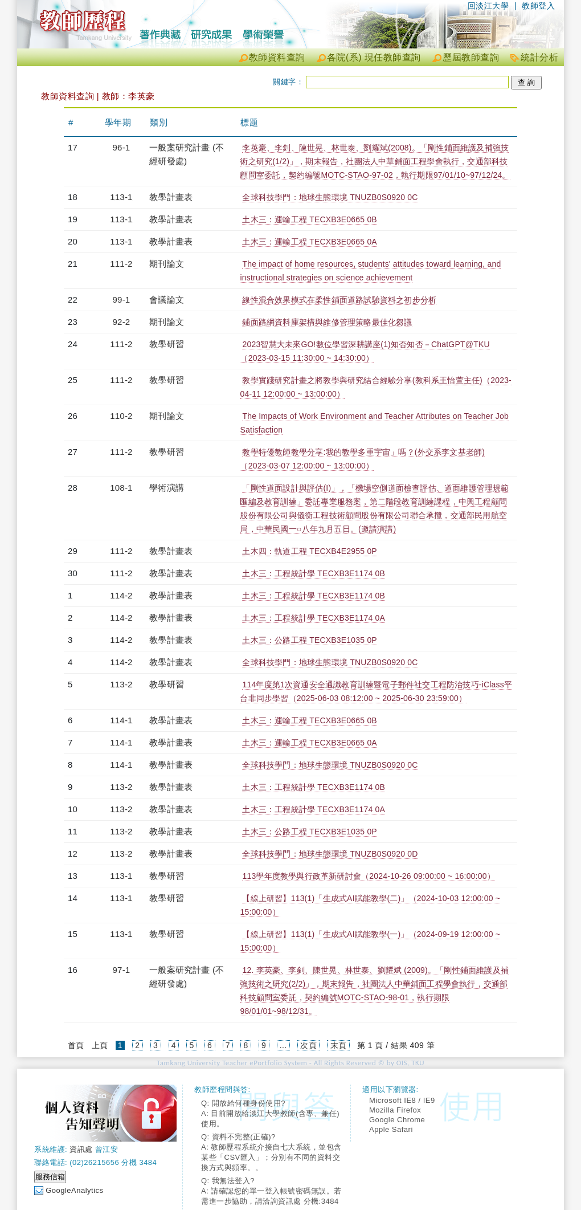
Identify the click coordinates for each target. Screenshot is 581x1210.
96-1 (121, 147)
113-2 (121, 684)
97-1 (121, 970)
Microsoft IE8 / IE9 (402, 1100)
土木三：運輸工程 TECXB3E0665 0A (309, 241)
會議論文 (166, 299)
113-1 (121, 197)
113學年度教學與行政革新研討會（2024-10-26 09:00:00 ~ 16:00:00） (368, 876)
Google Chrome (397, 1119)
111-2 (121, 263)
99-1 (121, 299)
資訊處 (81, 1149)
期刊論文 (166, 263)
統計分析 (539, 57)
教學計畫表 (171, 197)
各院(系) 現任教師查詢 (374, 57)
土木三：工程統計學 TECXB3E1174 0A (313, 617)
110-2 (121, 416)
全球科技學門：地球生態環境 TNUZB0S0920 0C (330, 197)
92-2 (121, 322)
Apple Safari (391, 1129)
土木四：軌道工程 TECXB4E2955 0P (309, 551)
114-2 (121, 595)
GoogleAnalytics (74, 1190)
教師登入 (538, 5)
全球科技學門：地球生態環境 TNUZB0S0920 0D (330, 853)
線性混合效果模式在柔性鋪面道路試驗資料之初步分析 (339, 299)
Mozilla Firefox (395, 1110)
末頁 (338, 1045)
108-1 (121, 487)
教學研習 (166, 344)
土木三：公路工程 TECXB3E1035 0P (309, 640)
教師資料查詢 (277, 57)
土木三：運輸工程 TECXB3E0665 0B (309, 219)
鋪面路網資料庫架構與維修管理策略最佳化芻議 (327, 322)
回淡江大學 (488, 5)
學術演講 (166, 487)
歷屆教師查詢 (471, 57)
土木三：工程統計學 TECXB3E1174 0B (313, 573)
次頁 (308, 1045)
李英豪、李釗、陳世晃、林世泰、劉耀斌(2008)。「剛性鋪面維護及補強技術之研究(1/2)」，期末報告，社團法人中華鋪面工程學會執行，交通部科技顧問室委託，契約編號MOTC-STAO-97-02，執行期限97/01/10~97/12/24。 (375, 161)
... (283, 1045)
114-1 (121, 720)
